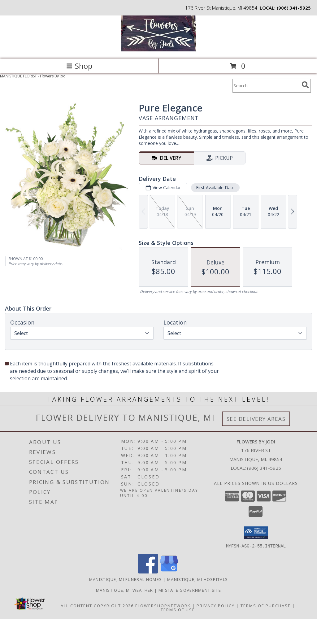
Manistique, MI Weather (124, 590)
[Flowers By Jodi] (158, 50)
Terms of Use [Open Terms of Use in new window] (178, 609)
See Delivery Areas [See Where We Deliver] (256, 418)
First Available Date (215, 187)
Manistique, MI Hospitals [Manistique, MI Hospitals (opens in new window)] (197, 579)
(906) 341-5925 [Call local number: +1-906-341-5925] (294, 8)
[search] (305, 85)
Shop (79, 66)
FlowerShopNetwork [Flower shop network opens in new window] (163, 605)
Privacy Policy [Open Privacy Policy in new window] (216, 605)
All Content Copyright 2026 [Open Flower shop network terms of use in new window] (97, 605)
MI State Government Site (189, 590)
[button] (256, 532)
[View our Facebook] (148, 571)
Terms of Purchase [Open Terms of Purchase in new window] (266, 605)
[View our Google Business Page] (169, 571)
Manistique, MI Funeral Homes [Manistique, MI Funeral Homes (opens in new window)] (125, 579)
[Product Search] (266, 85)
